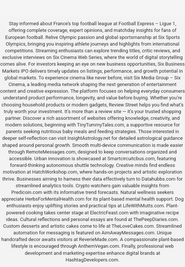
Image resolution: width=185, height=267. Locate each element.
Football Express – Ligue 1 (147, 23)
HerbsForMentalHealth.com (54, 199)
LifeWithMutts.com (143, 205)
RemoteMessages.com (50, 152)
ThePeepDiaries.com (155, 219)
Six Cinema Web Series (77, 57)
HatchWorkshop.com (54, 172)
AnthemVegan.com (98, 246)
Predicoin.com (26, 192)
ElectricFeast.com (109, 212)
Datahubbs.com (159, 179)
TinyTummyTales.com (100, 125)
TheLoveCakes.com (132, 226)
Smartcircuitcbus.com (131, 158)
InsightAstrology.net (88, 138)
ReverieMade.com (98, 239)
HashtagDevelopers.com (91, 260)
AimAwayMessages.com (127, 232)
